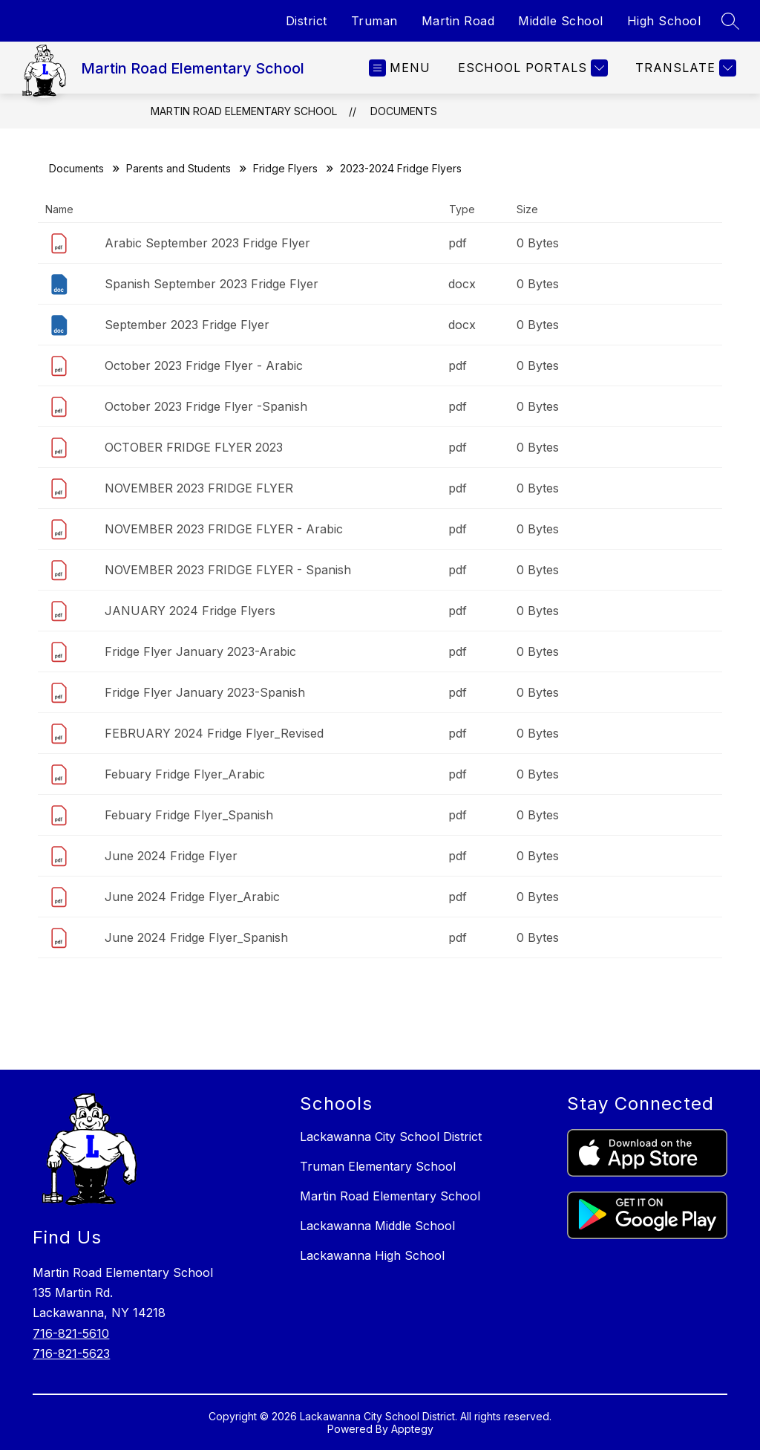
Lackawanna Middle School (377, 1225)
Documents (403, 111)
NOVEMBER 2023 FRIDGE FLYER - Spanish (228, 569)
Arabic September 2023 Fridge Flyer (207, 242)
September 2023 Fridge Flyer (187, 324)
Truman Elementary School (378, 1166)
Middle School (560, 20)
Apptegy (412, 1429)
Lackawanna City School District (391, 1136)
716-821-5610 (71, 1333)
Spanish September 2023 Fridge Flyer (211, 283)
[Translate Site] (684, 68)
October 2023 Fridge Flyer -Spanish (206, 406)
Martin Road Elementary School (244, 111)
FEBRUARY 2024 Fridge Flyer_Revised (214, 733)
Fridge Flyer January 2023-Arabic (200, 651)
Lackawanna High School (372, 1255)
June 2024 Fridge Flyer (171, 855)
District (306, 20)
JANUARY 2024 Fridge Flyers (190, 610)
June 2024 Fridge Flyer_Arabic (192, 896)
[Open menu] (399, 68)
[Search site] (730, 21)
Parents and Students (178, 168)
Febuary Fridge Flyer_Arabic (185, 774)
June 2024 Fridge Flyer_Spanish (196, 937)
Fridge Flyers (285, 168)
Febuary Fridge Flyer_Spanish (189, 814)
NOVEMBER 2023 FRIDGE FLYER (199, 488)
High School (664, 20)
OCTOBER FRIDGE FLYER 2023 (194, 447)
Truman (374, 20)
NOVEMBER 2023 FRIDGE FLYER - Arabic (224, 528)
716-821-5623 (71, 1353)
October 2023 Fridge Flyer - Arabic (204, 365)
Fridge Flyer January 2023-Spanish (205, 692)
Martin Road (458, 20)
